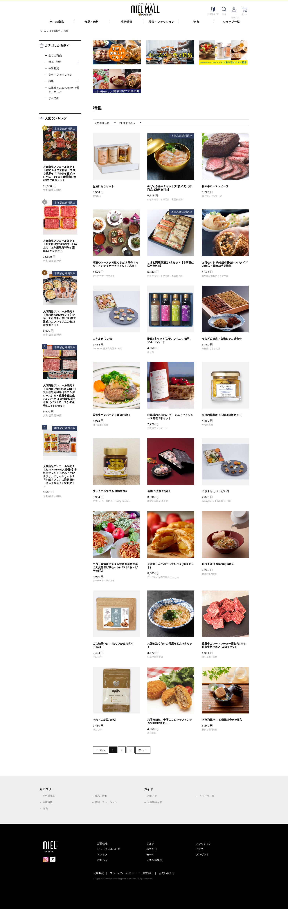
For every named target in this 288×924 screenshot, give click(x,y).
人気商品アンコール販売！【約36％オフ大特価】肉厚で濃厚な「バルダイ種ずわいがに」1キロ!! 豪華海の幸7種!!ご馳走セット (59, 172)
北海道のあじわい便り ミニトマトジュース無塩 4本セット (170, 423)
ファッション (204, 858)
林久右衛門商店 (211, 582)
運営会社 (147, 888)
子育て (200, 864)
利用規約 (98, 888)
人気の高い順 (103, 122)
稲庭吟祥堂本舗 (156, 667)
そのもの (98, 667)
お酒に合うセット (105, 185)
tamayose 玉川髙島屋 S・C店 (110, 354)
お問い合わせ (167, 888)
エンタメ (102, 869)
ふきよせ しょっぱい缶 (217, 499)
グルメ (150, 858)
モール (150, 869)
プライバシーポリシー (123, 888)
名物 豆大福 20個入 (160, 499)
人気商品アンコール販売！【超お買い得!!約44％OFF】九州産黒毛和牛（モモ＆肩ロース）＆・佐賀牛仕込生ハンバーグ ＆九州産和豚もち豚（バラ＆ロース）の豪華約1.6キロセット (60, 394)
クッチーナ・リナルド (106, 280)
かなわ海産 (208, 431)
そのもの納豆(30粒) (106, 735)
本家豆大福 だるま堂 (159, 509)
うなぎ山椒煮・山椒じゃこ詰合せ (224, 344)
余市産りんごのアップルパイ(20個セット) (170, 574)
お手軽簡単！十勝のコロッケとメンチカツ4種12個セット (169, 737)
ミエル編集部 (154, 874)
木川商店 (152, 749)
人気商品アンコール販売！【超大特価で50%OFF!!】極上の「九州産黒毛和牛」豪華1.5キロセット (60, 244)
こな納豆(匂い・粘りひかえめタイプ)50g (116, 655)
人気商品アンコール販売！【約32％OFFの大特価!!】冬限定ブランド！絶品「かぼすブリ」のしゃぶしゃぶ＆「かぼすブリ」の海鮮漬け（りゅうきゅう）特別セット (60, 475)
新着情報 (102, 858)
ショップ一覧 (231, 20)
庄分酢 (151, 358)
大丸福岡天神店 (52, 189)
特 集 (196, 20)
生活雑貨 (126, 20)
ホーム (43, 30)
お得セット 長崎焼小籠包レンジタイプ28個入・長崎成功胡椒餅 (225, 264)
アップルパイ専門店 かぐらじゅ (166, 586)
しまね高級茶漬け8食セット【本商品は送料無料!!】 (169, 264)
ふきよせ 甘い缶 (104, 344)
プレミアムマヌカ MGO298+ (112, 499)
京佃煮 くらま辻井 (213, 354)
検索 (223, 9)
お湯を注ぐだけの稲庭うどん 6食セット (169, 655)
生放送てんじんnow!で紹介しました (64, 88)
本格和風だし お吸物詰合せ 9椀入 (225, 735)
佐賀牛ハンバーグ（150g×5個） (114, 421)
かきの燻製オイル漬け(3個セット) (225, 421)
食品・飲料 (91, 20)
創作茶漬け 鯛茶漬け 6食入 (220, 572)
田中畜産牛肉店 (102, 431)
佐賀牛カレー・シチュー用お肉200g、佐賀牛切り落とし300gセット (224, 657)
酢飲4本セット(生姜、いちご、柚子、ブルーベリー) (169, 346)
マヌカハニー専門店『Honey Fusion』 (116, 509)
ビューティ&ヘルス (108, 864)
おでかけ (151, 864)
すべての (53, 97)
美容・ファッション (161, 20)
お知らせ (152, 810)
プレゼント (202, 869)
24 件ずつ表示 (129, 122)
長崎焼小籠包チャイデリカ (218, 277)
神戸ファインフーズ (214, 195)
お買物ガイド (155, 817)
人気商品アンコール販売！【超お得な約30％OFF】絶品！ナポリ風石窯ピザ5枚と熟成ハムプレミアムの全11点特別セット (59, 317)
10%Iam (98, 195)
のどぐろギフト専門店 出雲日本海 (168, 199)
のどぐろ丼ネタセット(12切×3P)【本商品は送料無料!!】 (169, 187)
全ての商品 (57, 20)
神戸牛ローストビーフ (217, 185)
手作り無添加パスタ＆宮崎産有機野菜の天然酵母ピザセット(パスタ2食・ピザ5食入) (116, 576)
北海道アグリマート (159, 435)
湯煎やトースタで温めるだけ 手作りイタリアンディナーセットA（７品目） (116, 266)
